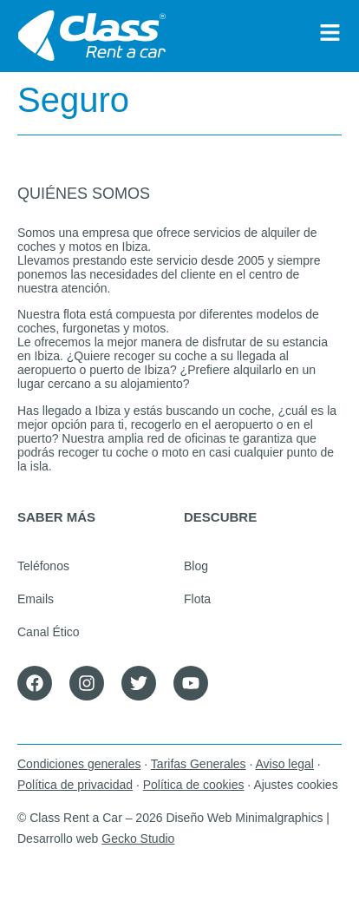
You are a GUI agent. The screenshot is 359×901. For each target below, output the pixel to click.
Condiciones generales (78, 764)
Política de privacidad (75, 785)
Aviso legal (284, 764)
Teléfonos (43, 566)
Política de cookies (194, 785)
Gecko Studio (137, 838)
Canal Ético (48, 632)
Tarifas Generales (198, 764)
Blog (196, 566)
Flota (197, 599)
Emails (35, 599)
